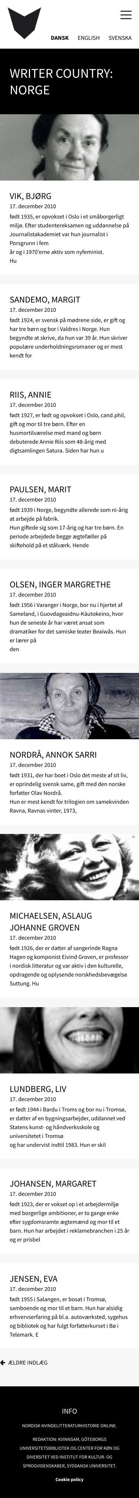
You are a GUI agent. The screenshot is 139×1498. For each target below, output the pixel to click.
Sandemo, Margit (45, 299)
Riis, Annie (31, 394)
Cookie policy (70, 1480)
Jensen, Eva (33, 1278)
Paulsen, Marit (41, 489)
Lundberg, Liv (38, 1088)
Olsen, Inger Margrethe (60, 584)
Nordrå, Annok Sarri (53, 754)
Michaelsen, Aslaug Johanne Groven (51, 921)
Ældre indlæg (28, 1362)
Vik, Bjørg (31, 196)
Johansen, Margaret (53, 1183)
